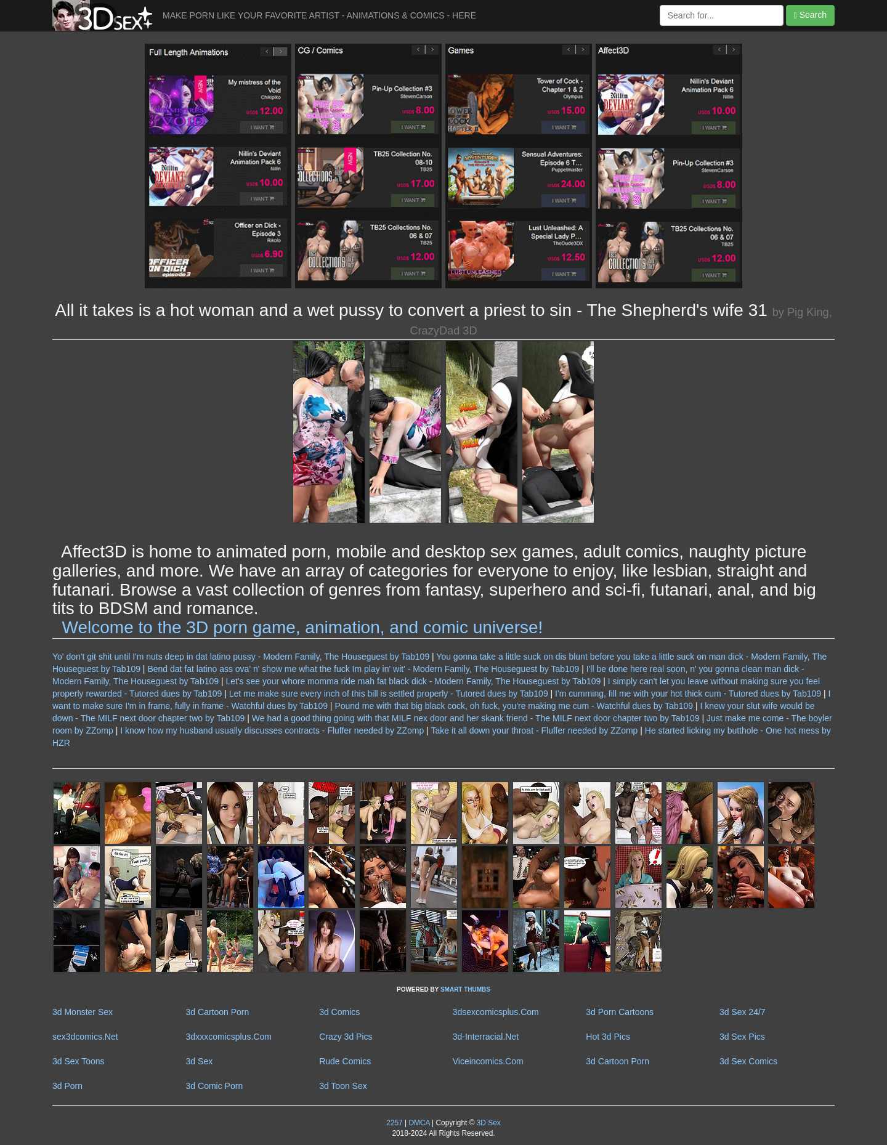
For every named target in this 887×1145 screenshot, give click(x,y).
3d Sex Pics (742, 1037)
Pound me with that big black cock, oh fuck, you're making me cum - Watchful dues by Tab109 (513, 706)
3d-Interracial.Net (486, 1037)
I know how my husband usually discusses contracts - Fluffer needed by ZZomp (272, 730)
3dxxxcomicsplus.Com (229, 1037)
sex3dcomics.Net (85, 1037)
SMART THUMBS (465, 989)
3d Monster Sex (82, 1012)
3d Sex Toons (78, 1061)
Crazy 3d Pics (345, 1037)
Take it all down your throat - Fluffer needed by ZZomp (534, 730)
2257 (394, 1123)
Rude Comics (345, 1061)
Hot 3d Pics (608, 1037)
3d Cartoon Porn (217, 1012)
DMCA (418, 1123)
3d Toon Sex (343, 1086)
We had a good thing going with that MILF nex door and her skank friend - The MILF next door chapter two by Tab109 (476, 718)
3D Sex (487, 1123)
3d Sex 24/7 (742, 1012)
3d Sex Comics (748, 1061)
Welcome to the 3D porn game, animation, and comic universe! (302, 627)
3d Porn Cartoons (620, 1012)
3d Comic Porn (214, 1086)
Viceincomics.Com (488, 1061)
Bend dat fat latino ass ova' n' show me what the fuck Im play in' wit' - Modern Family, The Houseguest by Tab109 (363, 669)
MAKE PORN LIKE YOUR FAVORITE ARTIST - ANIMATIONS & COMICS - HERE (319, 15)
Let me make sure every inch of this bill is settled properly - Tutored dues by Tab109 (388, 693)
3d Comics (339, 1012)
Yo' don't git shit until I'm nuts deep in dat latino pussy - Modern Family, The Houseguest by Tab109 (240, 657)
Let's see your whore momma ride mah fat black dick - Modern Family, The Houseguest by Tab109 (413, 681)
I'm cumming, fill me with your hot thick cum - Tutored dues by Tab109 (688, 693)
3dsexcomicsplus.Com (496, 1012)
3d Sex (199, 1061)
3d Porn (67, 1086)
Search (810, 15)
